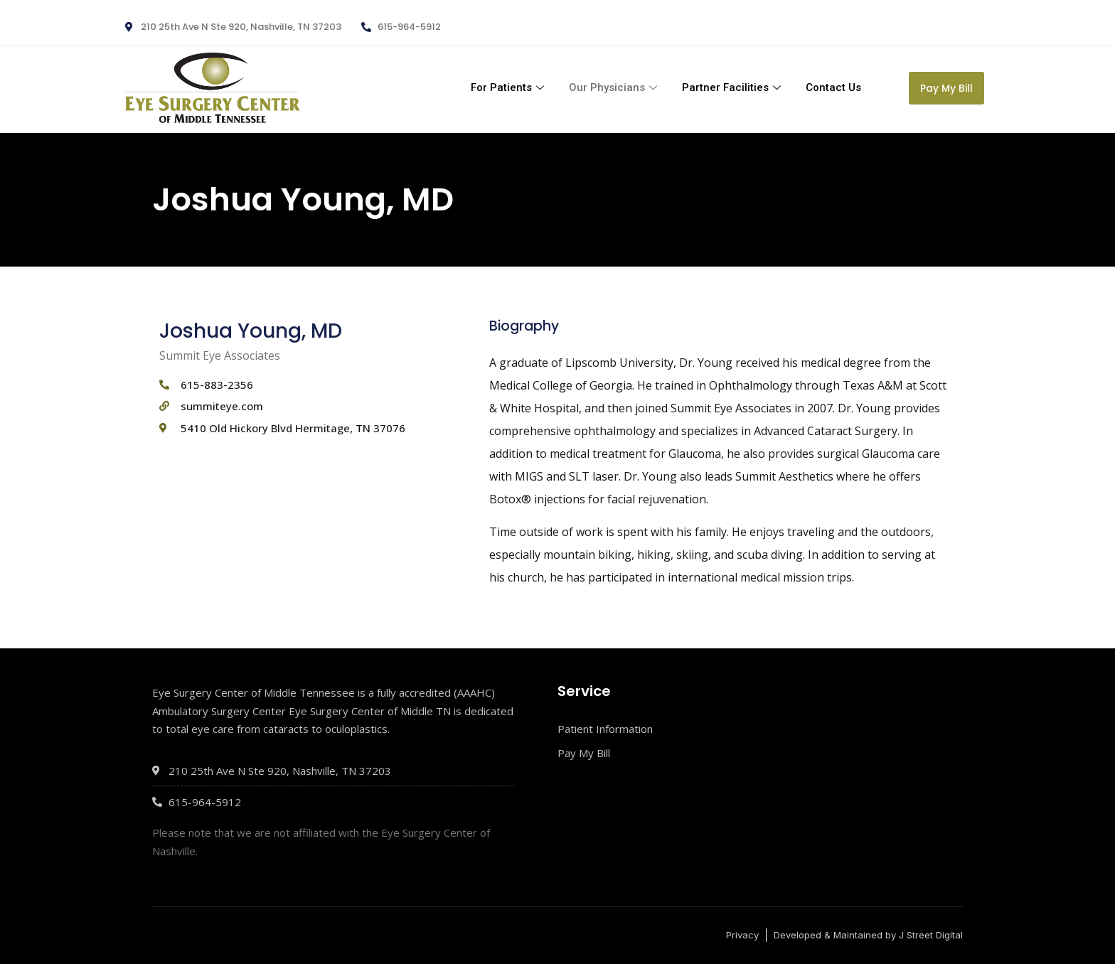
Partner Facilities (733, 87)
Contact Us (833, 87)
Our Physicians (615, 87)
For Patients (509, 87)
